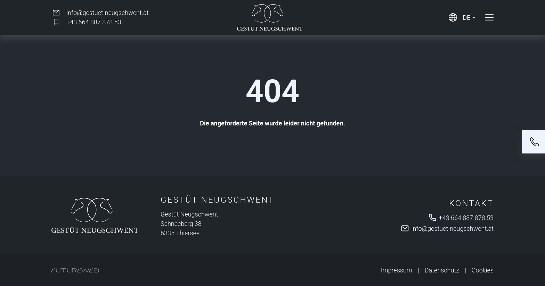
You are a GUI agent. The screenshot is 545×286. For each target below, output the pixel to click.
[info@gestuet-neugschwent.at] (99, 12)
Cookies (483, 270)
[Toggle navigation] (489, 17)
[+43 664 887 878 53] (86, 22)
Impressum (396, 270)
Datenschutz (442, 270)
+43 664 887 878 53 (466, 217)
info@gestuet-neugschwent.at (453, 228)
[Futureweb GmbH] (75, 270)
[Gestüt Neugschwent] (94, 215)
